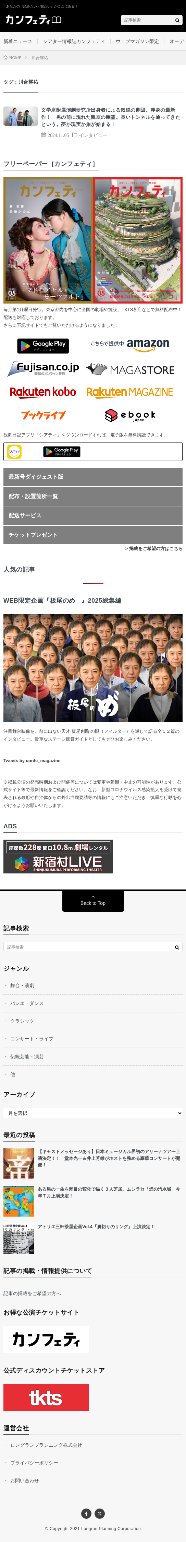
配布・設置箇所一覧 (33, 496)
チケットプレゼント (33, 535)
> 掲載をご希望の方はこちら (154, 548)
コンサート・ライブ (31, 1038)
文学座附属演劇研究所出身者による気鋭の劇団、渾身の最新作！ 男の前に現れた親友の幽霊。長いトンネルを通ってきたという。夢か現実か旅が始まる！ (110, 117)
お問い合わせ (24, 1480)
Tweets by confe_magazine (32, 760)
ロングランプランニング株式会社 (46, 1445)
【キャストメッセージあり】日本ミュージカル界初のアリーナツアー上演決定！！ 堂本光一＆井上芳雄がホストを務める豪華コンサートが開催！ (109, 1158)
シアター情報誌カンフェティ (74, 41)
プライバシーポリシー (34, 1463)
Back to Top (93, 903)
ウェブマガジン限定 (137, 41)
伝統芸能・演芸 (27, 1056)
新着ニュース (17, 41)
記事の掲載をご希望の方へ (32, 1293)
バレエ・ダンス (27, 1003)
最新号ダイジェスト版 (36, 477)
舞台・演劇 (22, 985)
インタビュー (93, 134)
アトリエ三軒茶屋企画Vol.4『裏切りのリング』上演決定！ (96, 1226)
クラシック (22, 1021)
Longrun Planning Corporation (111, 1528)
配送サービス (25, 515)
